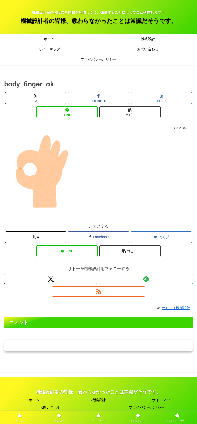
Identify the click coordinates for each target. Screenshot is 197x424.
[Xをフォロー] (50, 279)
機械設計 (98, 400)
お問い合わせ (50, 407)
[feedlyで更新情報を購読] (146, 279)
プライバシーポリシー (147, 407)
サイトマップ (163, 400)
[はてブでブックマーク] (161, 98)
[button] (130, 112)
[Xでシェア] (35, 98)
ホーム (34, 400)
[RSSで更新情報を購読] (98, 291)
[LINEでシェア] (67, 112)
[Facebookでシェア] (98, 98)
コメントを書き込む (99, 345)
